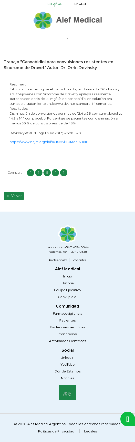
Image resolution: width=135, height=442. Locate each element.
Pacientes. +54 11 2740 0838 (67, 251)
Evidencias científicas (67, 327)
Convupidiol (67, 297)
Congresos (68, 334)
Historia (68, 283)
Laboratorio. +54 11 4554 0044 (67, 247)
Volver (14, 196)
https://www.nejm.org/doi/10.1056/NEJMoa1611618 (49, 142)
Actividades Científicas (67, 341)
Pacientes (79, 260)
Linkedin (67, 357)
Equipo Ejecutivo (67, 290)
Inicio (67, 276)
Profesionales (58, 260)
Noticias (67, 378)
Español (55, 4)
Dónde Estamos (67, 371)
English (80, 4)
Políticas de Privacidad (56, 431)
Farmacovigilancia (67, 313)
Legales (90, 431)
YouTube (68, 364)
